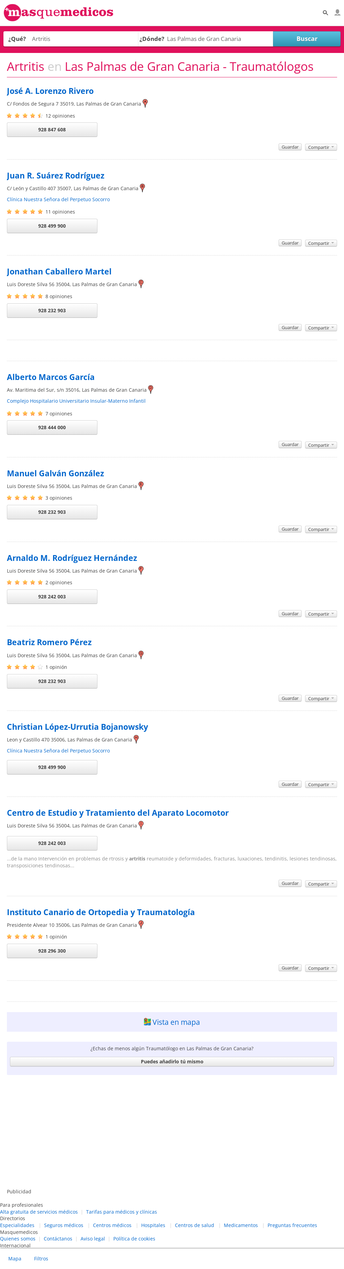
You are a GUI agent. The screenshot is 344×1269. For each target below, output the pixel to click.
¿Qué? (17, 39)
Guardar (290, 147)
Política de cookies (134, 1238)
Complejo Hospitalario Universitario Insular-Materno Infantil (76, 401)
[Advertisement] (172, 1133)
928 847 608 (52, 129)
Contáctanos (58, 1238)
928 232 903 (52, 310)
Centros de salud (194, 1225)
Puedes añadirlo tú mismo (172, 1061)
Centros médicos (112, 1225)
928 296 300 (52, 950)
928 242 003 (52, 596)
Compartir (321, 147)
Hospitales (153, 1225)
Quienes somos (17, 1238)
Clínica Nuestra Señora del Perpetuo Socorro (58, 199)
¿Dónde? (151, 39)
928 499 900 (52, 226)
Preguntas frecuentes (292, 1225)
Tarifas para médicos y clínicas (121, 1211)
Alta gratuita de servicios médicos (39, 1211)
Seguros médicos (63, 1225)
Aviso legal (93, 1238)
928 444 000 (52, 427)
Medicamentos (241, 1225)
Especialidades (17, 1225)
